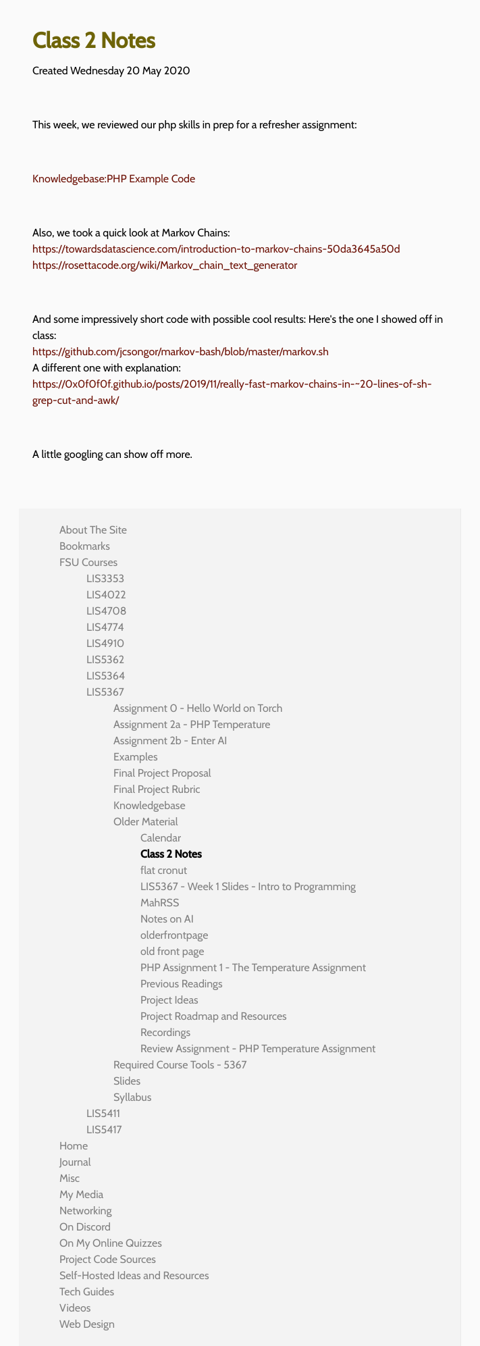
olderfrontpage (174, 935)
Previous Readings (181, 983)
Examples (135, 756)
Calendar (160, 837)
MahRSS (159, 902)
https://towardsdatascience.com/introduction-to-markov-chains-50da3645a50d (216, 248)
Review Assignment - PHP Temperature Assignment (257, 1048)
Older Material (145, 821)
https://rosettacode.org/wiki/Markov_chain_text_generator (164, 265)
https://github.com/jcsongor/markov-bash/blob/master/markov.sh (180, 351)
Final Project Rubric (157, 789)
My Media (81, 1194)
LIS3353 (105, 578)
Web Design (87, 1324)
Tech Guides (86, 1291)
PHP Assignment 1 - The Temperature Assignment (253, 967)
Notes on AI (167, 918)
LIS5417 (104, 1129)
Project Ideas (169, 999)
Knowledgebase (149, 805)
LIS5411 (103, 1113)
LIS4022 (106, 594)
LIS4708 (106, 610)
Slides (126, 1081)
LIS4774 (105, 627)
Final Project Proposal (162, 773)
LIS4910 (105, 643)
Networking (85, 1210)
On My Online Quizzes (110, 1243)
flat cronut (163, 870)
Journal (75, 1162)
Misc (69, 1178)
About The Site (93, 529)
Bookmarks (84, 546)
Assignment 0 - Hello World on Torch (197, 708)
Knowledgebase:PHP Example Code (113, 178)
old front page (172, 951)
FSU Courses (88, 562)
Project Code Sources (107, 1259)
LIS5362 (105, 659)
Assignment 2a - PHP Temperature (192, 724)
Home (73, 1145)
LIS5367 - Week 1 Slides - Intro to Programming (248, 886)
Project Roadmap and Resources (213, 1016)
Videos (74, 1307)
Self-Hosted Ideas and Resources (134, 1275)
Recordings (165, 1032)
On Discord (85, 1226)
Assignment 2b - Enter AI (170, 740)
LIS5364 (105, 675)
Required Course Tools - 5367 (180, 1064)
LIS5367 (105, 691)
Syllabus (132, 1097)
